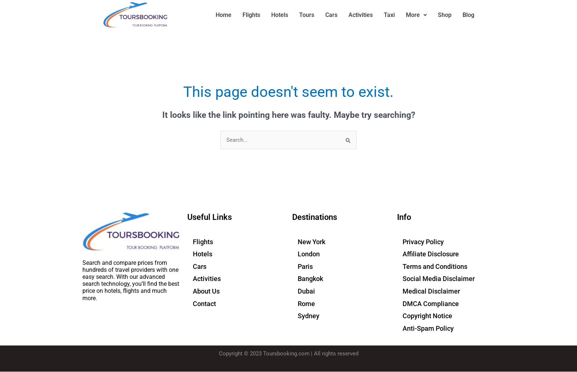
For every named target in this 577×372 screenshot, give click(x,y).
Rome (306, 304)
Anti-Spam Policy (428, 328)
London (309, 254)
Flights (251, 14)
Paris (305, 266)
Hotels (279, 14)
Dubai (306, 291)
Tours (306, 14)
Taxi (389, 14)
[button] (416, 15)
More (416, 14)
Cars (331, 14)
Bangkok (310, 279)
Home (223, 14)
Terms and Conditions (435, 266)
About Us (206, 291)
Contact (204, 304)
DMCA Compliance (431, 304)
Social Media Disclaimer (439, 279)
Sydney (308, 316)
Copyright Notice (427, 316)
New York (311, 242)
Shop (445, 14)
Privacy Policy (423, 242)
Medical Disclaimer (431, 291)
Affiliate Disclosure (431, 254)
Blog (468, 14)
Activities (360, 14)
